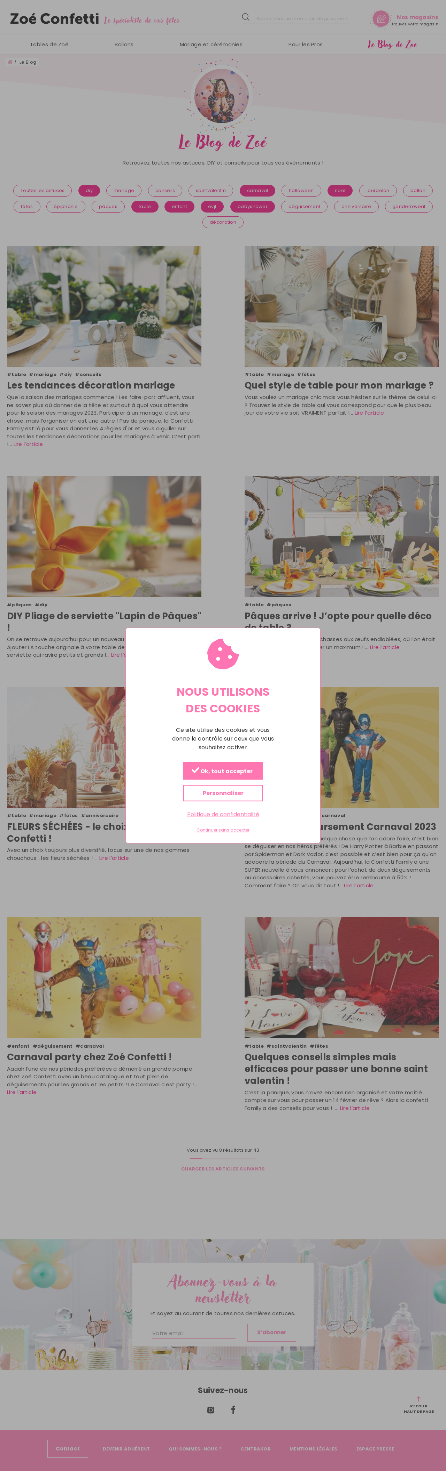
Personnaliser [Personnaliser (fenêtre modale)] (223, 793)
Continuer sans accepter (223, 830)
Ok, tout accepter (222, 771)
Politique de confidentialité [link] (223, 814)
